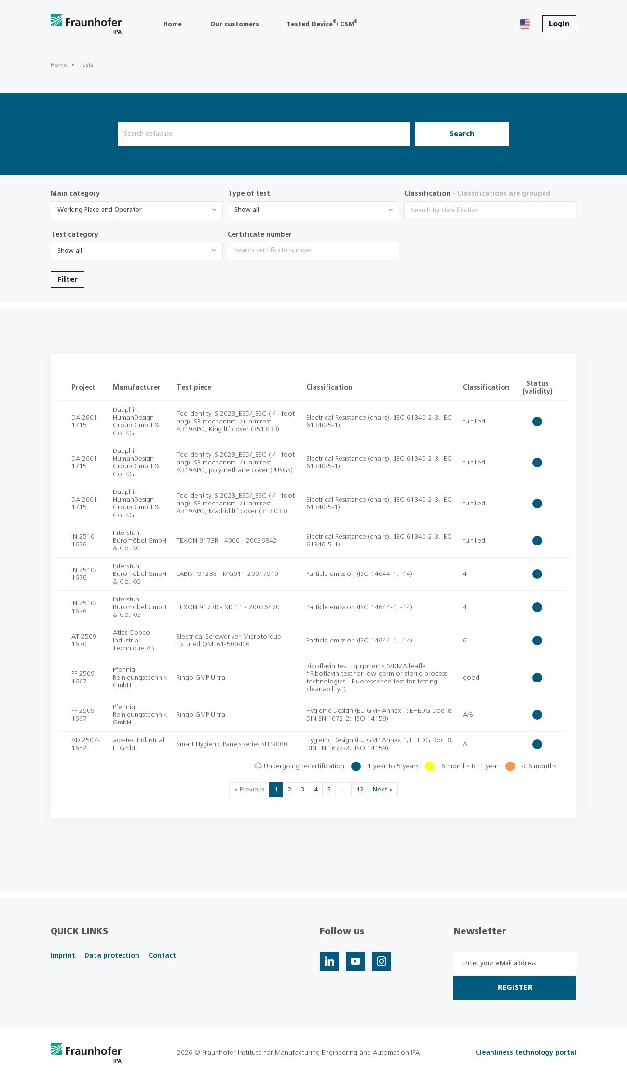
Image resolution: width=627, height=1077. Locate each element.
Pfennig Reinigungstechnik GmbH (140, 678)
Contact (162, 956)
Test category (74, 235)
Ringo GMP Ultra (201, 677)
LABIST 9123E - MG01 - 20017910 (227, 574)
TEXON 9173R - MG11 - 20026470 (228, 607)
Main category (75, 194)
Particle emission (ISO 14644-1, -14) (359, 574)
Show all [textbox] (246, 210)
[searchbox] (490, 211)
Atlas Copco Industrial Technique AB (133, 640)
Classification (477, 194)
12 (359, 790)
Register (515, 987)
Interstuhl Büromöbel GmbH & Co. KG (139, 541)
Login (559, 24)
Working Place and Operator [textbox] (99, 210)
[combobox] (137, 210)
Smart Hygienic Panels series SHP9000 (232, 744)
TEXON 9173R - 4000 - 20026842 (227, 540)
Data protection (111, 956)
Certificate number (260, 235)
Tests (86, 65)
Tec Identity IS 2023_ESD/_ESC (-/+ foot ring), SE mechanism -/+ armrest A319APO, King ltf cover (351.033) (236, 421)
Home (59, 65)
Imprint (63, 956)
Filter (67, 279)
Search (462, 134)
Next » (383, 790)
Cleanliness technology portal (526, 1053)
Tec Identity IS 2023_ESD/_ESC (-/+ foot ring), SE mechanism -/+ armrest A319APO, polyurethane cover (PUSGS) (236, 462)
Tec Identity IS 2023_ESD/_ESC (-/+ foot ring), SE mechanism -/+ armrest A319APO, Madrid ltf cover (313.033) (236, 503)
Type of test (249, 194)
